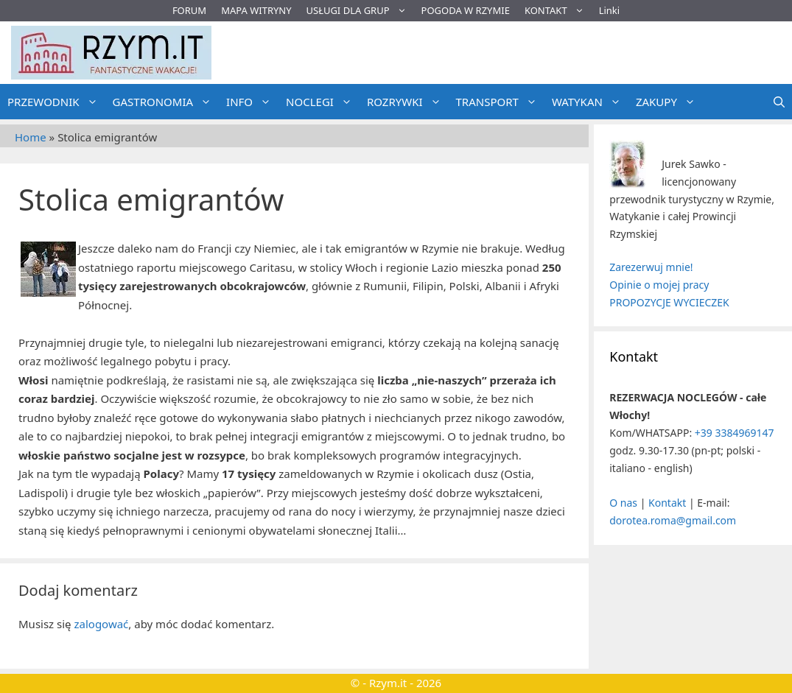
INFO (252, 101)
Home (30, 137)
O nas (623, 503)
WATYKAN (590, 101)
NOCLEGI (323, 101)
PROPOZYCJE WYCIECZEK (669, 302)
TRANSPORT (500, 101)
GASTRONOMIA (166, 101)
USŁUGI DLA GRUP (360, 10)
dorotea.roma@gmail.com (672, 520)
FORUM (189, 10)
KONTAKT (558, 10)
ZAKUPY (669, 101)
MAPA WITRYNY (256, 10)
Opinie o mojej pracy (659, 285)
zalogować (101, 623)
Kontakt (667, 503)
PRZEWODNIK (56, 101)
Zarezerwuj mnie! (651, 267)
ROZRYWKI (408, 101)
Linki (609, 10)
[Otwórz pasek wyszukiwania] (779, 101)
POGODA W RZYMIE (465, 10)
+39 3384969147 (734, 433)
